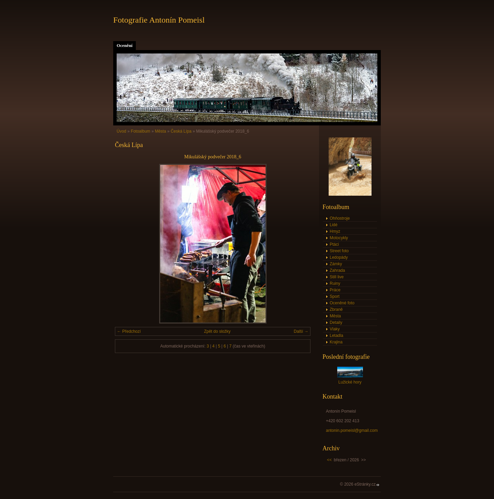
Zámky (336, 263)
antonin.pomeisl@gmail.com (352, 430)
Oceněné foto (342, 303)
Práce (335, 290)
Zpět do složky (217, 331)
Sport (335, 296)
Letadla (336, 335)
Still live (337, 277)
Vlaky (335, 329)
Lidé (334, 224)
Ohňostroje (340, 218)
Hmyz (335, 231)
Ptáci (334, 244)
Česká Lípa (180, 131)
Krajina (336, 342)
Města (160, 131)
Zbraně (336, 309)
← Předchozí (129, 331)
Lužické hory (349, 382)
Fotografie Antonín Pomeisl (159, 19)
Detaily (336, 322)
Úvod (121, 131)
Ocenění (124, 45)
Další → (301, 331)
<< (329, 460)
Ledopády (339, 257)
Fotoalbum (140, 131)
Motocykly (339, 237)
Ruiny (335, 283)
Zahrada (337, 270)
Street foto (339, 250)
